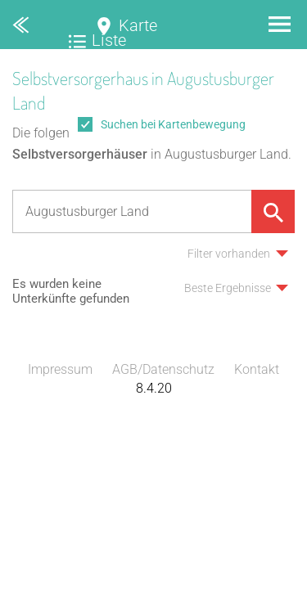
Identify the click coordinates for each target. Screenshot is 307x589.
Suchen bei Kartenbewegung (173, 124)
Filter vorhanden (228, 253)
